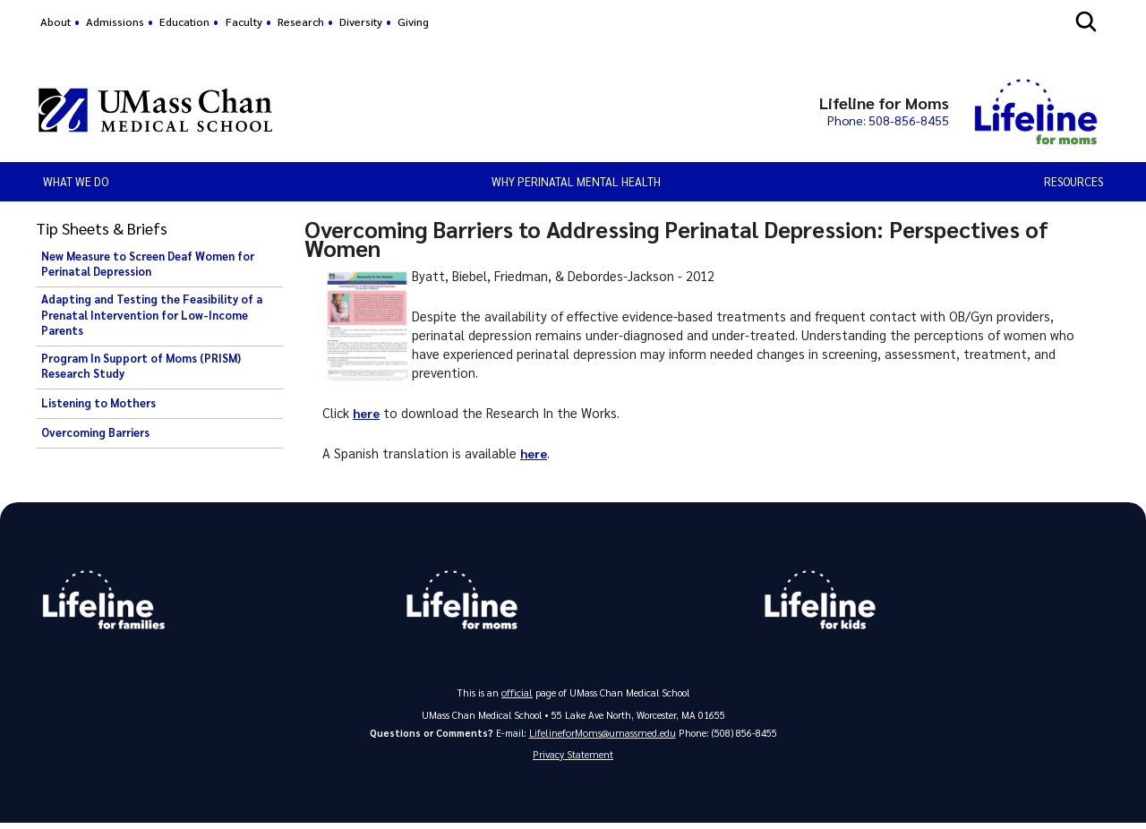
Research (301, 21)
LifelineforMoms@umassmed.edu (602, 735)
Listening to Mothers (98, 403)
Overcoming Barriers (95, 432)
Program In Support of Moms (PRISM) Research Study (141, 366)
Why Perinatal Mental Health (576, 181)
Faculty (244, 21)
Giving (413, 21)
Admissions (115, 21)
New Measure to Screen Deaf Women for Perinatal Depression (147, 264)
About (55, 21)
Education (184, 21)
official (517, 695)
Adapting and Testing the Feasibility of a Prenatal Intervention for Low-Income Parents (151, 315)
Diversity (360, 21)
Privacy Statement (573, 758)
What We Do (75, 181)
